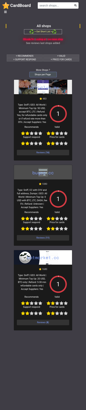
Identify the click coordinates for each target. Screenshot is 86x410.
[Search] (54, 5)
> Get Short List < (43, 31)
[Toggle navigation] (5, 12)
